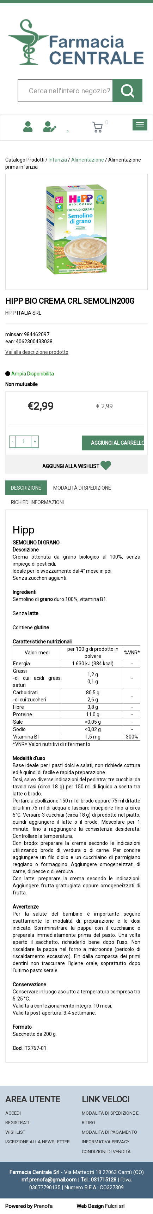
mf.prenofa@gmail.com (49, 1180)
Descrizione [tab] (26, 488)
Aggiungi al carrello (117, 443)
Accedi (13, 1113)
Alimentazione (87, 160)
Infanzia (58, 160)
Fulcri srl (114, 1206)
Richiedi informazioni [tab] (37, 502)
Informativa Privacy (105, 1141)
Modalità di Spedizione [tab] (82, 488)
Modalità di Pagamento (109, 1132)
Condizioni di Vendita (106, 1151)
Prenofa (43, 1206)
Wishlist (15, 1132)
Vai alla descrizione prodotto (36, 352)
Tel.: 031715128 (98, 1180)
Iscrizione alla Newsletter (37, 1141)
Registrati (17, 1122)
